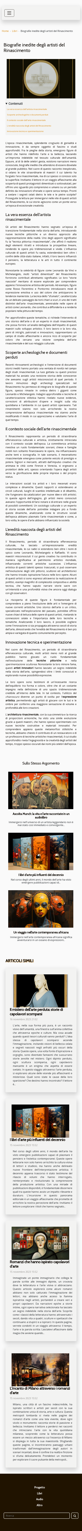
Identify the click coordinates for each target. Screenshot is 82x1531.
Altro (39, 1505)
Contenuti (16, 103)
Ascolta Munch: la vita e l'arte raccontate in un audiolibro (41, 815)
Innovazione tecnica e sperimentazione (25, 131)
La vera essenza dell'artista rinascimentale (27, 109)
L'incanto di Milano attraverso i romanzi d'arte (40, 1390)
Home (5, 31)
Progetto (39, 1487)
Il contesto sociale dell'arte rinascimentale (26, 120)
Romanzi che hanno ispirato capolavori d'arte (39, 1264)
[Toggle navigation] (9, 13)
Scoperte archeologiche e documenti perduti (27, 114)
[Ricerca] (37, 1516)
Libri (14, 31)
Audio (39, 1499)
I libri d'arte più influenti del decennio (41, 875)
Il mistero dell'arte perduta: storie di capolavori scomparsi (36, 1011)
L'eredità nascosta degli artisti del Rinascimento (29, 125)
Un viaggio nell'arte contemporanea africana (41, 932)
